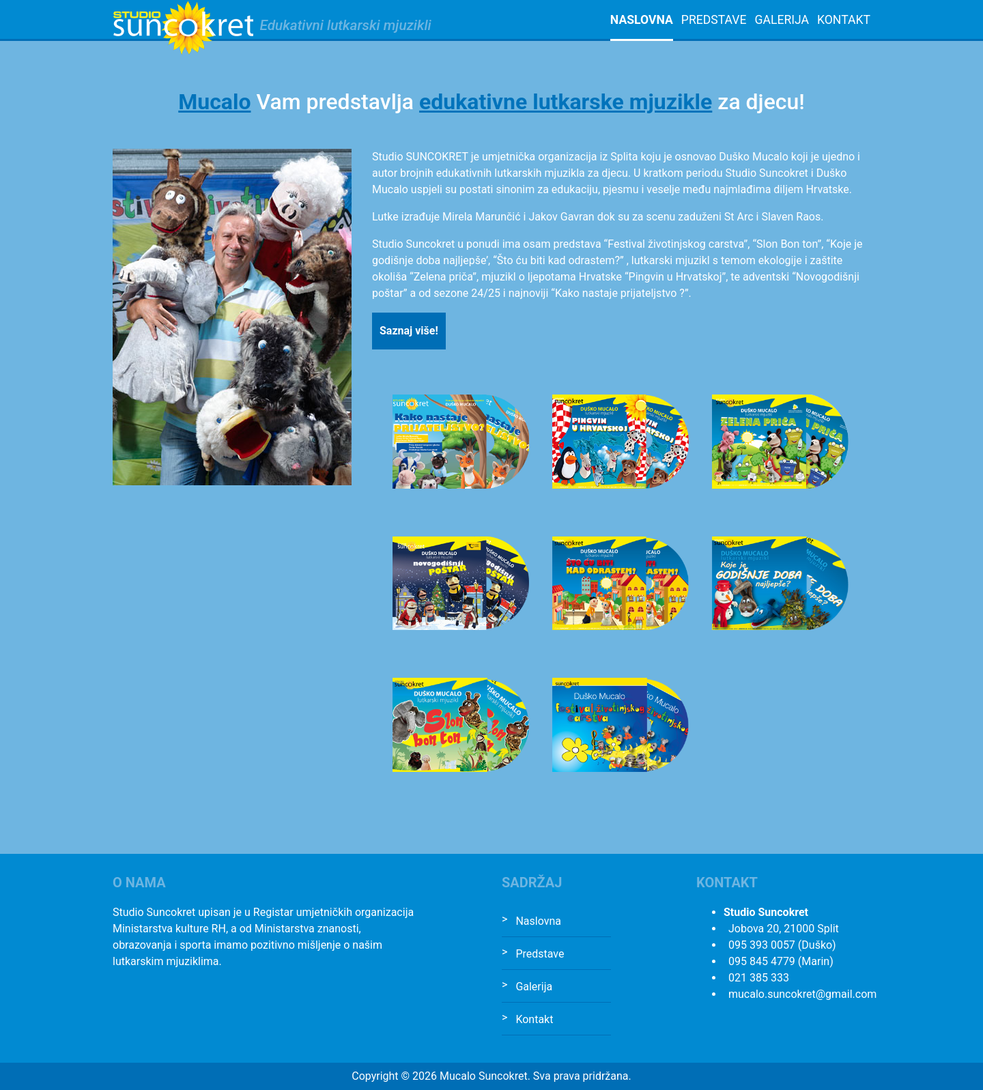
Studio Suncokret (183, 28)
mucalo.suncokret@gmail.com (802, 994)
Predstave (714, 20)
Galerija (781, 20)
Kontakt (843, 20)
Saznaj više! (409, 330)
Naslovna (641, 20)
